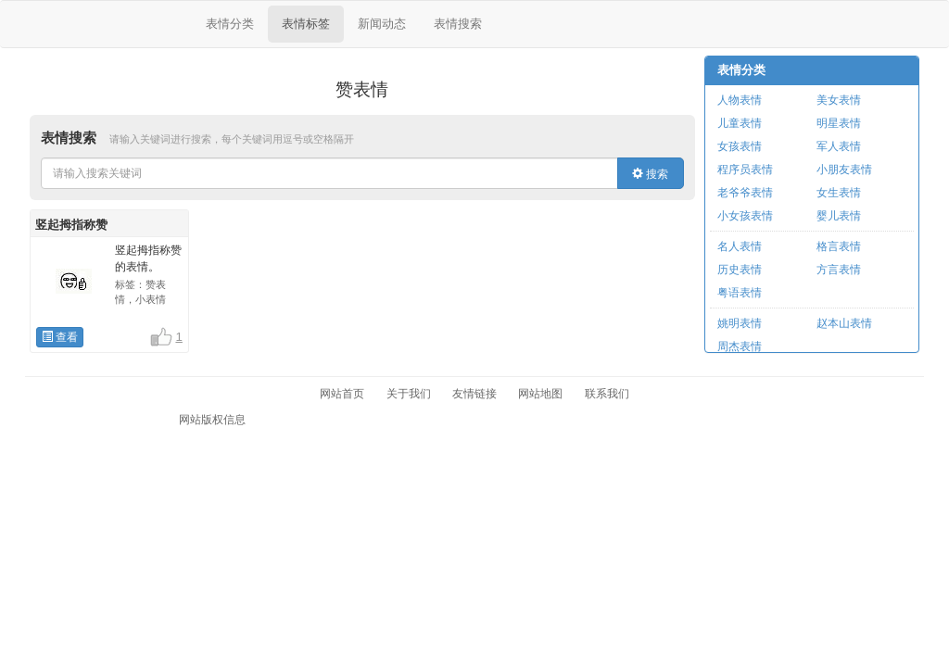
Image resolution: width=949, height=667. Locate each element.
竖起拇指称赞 (71, 225)
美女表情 (838, 100)
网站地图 (540, 393)
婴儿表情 (838, 215)
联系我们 (607, 393)
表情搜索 (458, 24)
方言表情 (838, 269)
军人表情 (838, 146)
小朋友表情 (844, 169)
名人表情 (739, 246)
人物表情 (739, 100)
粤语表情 (739, 292)
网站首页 (342, 393)
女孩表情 (739, 146)
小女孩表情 (745, 215)
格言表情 (838, 246)
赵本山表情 (844, 323)
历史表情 (739, 269)
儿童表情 (739, 123)
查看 (60, 337)
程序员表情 (745, 169)
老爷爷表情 (745, 192)
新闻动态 (382, 24)
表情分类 (230, 24)
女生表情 (838, 192)
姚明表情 (739, 323)
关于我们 (408, 393)
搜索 (650, 174)
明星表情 (838, 123)
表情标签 (306, 24)
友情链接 (474, 393)
